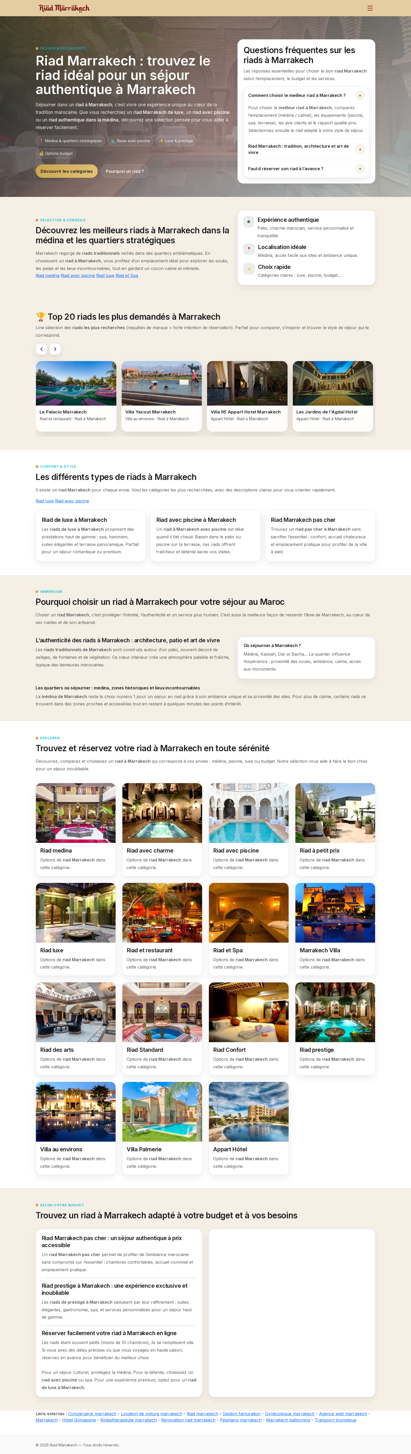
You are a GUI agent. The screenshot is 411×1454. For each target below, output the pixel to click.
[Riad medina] (76, 829)
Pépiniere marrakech (241, 1420)
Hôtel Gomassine (79, 1420)
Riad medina (48, 275)
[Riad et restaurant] (162, 929)
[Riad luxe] (76, 929)
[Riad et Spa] (249, 929)
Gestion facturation (242, 1413)
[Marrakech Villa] (335, 929)
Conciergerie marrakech (92, 1413)
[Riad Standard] (162, 1028)
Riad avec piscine (78, 275)
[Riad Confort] (249, 1028)
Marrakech (47, 1420)
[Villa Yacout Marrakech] (162, 396)
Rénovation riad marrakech (188, 1420)
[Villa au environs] (76, 1128)
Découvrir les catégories (67, 171)
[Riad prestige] (335, 1028)
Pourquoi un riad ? (125, 171)
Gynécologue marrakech (290, 1413)
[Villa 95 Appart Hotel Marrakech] (247, 396)
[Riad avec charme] (162, 829)
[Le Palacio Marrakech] (76, 396)
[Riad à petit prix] (335, 829)
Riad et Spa (127, 275)
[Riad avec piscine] (249, 829)
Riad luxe (105, 275)
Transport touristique (335, 1420)
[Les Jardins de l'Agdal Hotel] (333, 396)
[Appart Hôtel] (249, 1128)
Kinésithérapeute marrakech (128, 1420)
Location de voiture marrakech (151, 1413)
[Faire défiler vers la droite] (55, 349)
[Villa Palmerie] (162, 1128)
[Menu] (370, 8)
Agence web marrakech (343, 1413)
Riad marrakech (202, 1413)
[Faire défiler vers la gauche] (41, 349)
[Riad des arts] (76, 1028)
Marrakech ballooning (288, 1420)
